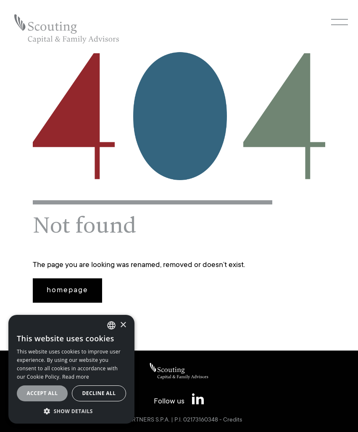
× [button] (123, 325)
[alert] (71, 369)
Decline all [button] (99, 393)
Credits (232, 420)
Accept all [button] (42, 393)
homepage (67, 290)
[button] (71, 411)
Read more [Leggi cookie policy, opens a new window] (75, 376)
